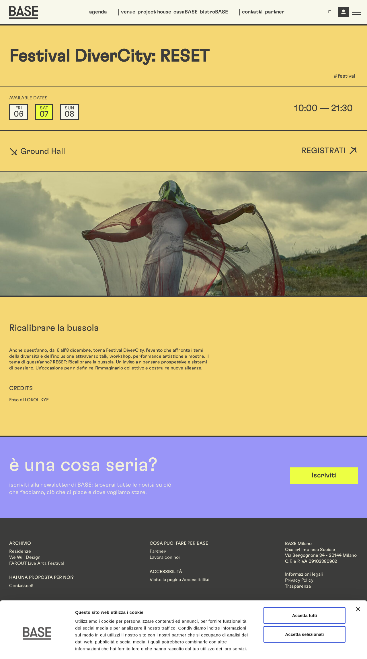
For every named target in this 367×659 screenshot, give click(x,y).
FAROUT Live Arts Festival (36, 563)
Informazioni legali (304, 574)
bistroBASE (214, 12)
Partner (158, 551)
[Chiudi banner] (358, 585)
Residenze (20, 551)
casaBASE (185, 12)
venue (128, 12)
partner (274, 12)
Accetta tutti (304, 591)
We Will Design (24, 557)
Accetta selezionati (304, 610)
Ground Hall (37, 151)
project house (154, 12)
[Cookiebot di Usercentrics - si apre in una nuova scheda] (37, 648)
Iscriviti (324, 475)
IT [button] (329, 12)
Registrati (324, 151)
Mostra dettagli (301, 647)
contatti (252, 12)
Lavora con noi (165, 557)
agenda (98, 12)
